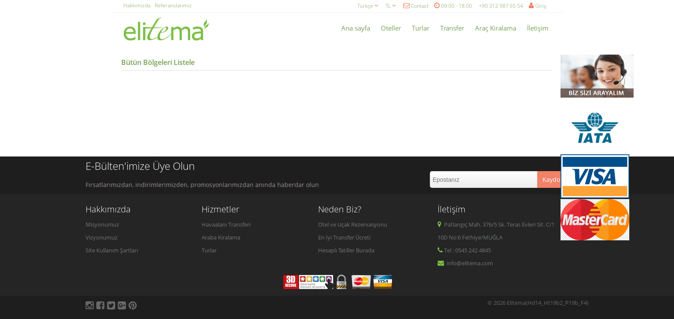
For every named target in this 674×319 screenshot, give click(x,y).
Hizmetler (220, 209)
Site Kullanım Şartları (112, 250)
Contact (416, 5)
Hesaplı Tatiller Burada (346, 250)
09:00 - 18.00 (453, 5)
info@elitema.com (465, 263)
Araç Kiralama (495, 28)
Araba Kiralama (221, 237)
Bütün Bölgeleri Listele (158, 62)
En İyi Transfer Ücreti (344, 237)
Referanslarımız (173, 5)
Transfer (452, 28)
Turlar (420, 28)
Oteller (391, 28)
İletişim (537, 28)
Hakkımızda (136, 5)
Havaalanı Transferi (226, 224)
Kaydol (552, 179)
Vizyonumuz (101, 237)
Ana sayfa (355, 28)
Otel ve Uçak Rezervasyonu (352, 224)
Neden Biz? (339, 209)
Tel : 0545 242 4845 (464, 250)
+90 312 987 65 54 (501, 5)
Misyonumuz (102, 224)
